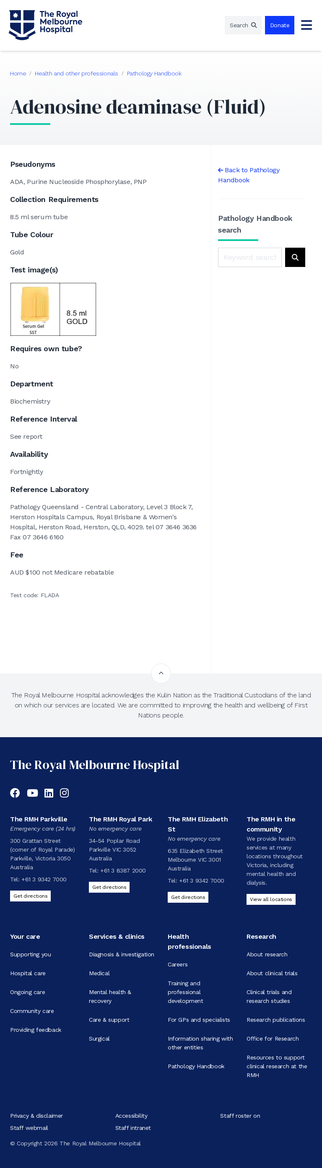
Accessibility (131, 1115)
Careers (177, 964)
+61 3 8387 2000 (123, 870)
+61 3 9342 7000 (44, 879)
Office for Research (273, 1038)
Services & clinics (117, 936)
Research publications (276, 1019)
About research (267, 954)
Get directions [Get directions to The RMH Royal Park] (109, 887)
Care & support (109, 1019)
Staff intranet (133, 1127)
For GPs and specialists (199, 1019)
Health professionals (189, 941)
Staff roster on (240, 1115)
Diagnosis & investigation (121, 954)
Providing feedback (35, 1029)
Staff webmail (29, 1127)
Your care (25, 936)
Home (18, 73)
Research (261, 936)
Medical (99, 973)
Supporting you (30, 954)
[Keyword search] (250, 257)
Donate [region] (280, 25)
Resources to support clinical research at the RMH (277, 1066)
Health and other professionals (76, 73)
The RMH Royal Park (120, 819)
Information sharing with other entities (200, 1043)
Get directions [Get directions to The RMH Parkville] (30, 896)
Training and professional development (185, 992)
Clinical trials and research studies (269, 996)
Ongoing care (27, 992)
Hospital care (28, 973)
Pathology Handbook (154, 73)
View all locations (271, 899)
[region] (243, 25)
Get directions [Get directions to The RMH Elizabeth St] (188, 897)
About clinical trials (272, 973)
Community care (32, 1010)
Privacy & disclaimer (36, 1115)
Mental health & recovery (110, 996)
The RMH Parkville (38, 819)
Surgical (99, 1038)
